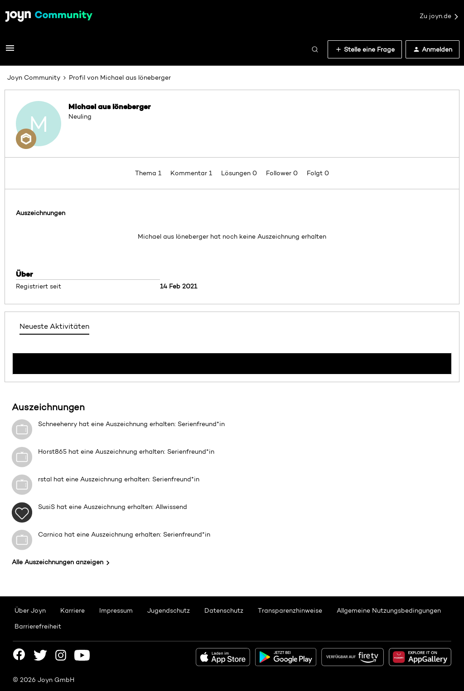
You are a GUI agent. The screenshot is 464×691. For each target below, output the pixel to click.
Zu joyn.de (439, 16)
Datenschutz (223, 610)
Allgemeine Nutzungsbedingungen (389, 610)
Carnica (50, 534)
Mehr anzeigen (232, 361)
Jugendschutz (168, 610)
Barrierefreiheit (37, 626)
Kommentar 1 (192, 173)
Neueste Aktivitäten (54, 326)
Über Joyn (30, 610)
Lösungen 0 (240, 173)
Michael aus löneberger (109, 106)
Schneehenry (57, 423)
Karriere (72, 610)
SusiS (46, 506)
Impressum (116, 610)
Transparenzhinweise (290, 610)
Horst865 (52, 451)
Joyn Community (33, 77)
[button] (10, 51)
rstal (45, 479)
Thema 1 (149, 173)
